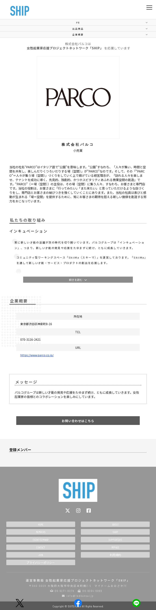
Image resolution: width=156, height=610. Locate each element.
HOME (40, 524)
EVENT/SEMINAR (41, 539)
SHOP (115, 532)
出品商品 (78, 28)
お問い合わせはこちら (78, 421)
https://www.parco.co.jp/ (37, 355)
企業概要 (78, 34)
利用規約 (115, 555)
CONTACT (40, 547)
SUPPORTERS (115, 539)
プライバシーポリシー (40, 562)
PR (78, 22)
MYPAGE (115, 547)
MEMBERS (41, 532)
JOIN (40, 555)
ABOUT (115, 524)
